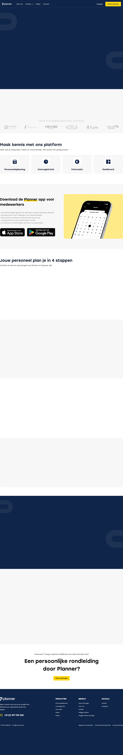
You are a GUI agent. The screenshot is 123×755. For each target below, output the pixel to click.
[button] (28, 4)
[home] (8, 4)
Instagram (105, 706)
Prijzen (38, 4)
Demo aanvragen (61, 678)
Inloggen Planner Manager (86, 715)
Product (28, 4)
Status (58, 715)
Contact (46, 4)
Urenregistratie (60, 706)
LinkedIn (104, 703)
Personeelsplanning (61, 703)
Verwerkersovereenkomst (103, 725)
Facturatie (59, 709)
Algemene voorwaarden (86, 725)
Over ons (19, 4)
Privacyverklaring (117, 725)
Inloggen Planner (84, 712)
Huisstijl (81, 709)
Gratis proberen (113, 4)
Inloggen (100, 4)
